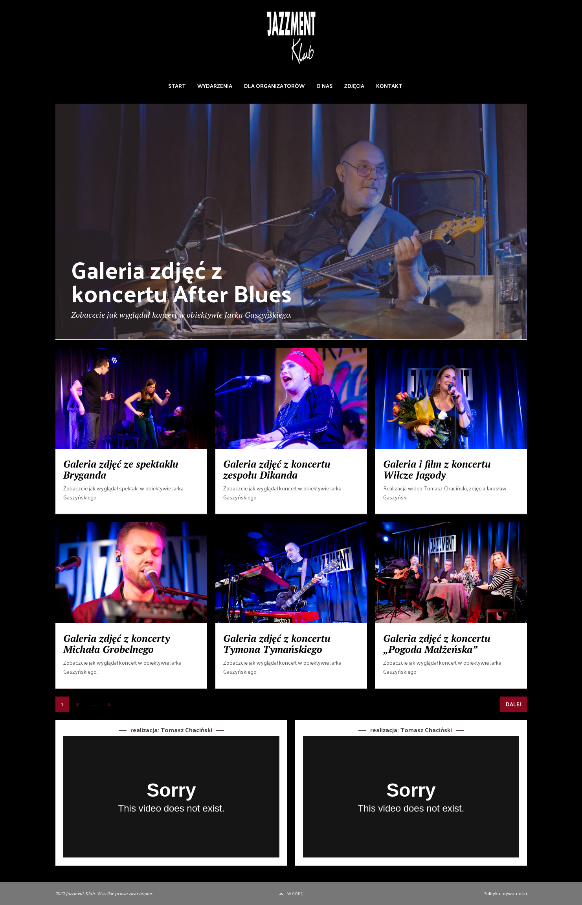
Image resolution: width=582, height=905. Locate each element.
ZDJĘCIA (354, 86)
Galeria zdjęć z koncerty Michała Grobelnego (116, 644)
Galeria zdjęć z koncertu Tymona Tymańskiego (276, 644)
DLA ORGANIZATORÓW (274, 86)
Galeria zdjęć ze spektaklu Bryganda (120, 469)
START (176, 86)
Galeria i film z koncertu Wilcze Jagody (437, 469)
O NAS (324, 86)
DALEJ (513, 704)
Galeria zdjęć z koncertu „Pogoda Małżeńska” (436, 644)
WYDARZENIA (214, 86)
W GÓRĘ (291, 893)
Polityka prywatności (505, 893)
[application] (171, 796)
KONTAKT (389, 86)
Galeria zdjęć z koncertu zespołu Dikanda (276, 469)
